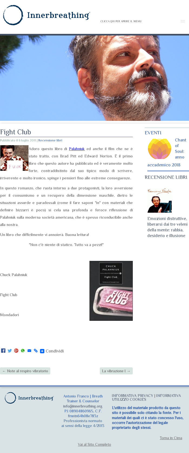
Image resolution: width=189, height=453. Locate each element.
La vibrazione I (116, 371)
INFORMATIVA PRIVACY (132, 395)
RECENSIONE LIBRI (166, 177)
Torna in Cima (171, 438)
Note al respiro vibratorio (25, 371)
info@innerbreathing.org (82, 406)
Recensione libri (50, 140)
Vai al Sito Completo (94, 444)
